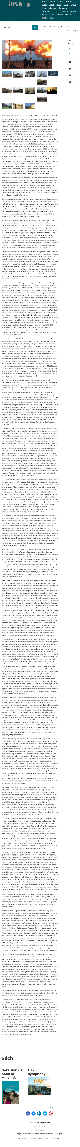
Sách (75, 27)
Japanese (53, 8)
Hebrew (44, 14)
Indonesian (45, 11)
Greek (52, 14)
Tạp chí (60, 27)
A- (70, 49)
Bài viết (52, 27)
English (44, 2)
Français (60, 2)
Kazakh (73, 11)
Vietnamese (56, 11)
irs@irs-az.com (40, 1130)
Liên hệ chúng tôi (72, 31)
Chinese (44, 8)
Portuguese (63, 8)
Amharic (65, 11)
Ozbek (52, 18)
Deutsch (68, 2)
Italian (44, 5)
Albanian (60, 14)
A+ (70, 54)
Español (73, 5)
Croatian (68, 14)
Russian (52, 2)
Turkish (51, 5)
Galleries (68, 27)
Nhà (45, 27)
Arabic (59, 5)
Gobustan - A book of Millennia (12, 1074)
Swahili (44, 18)
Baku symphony (37, 1072)
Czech (66, 5)
